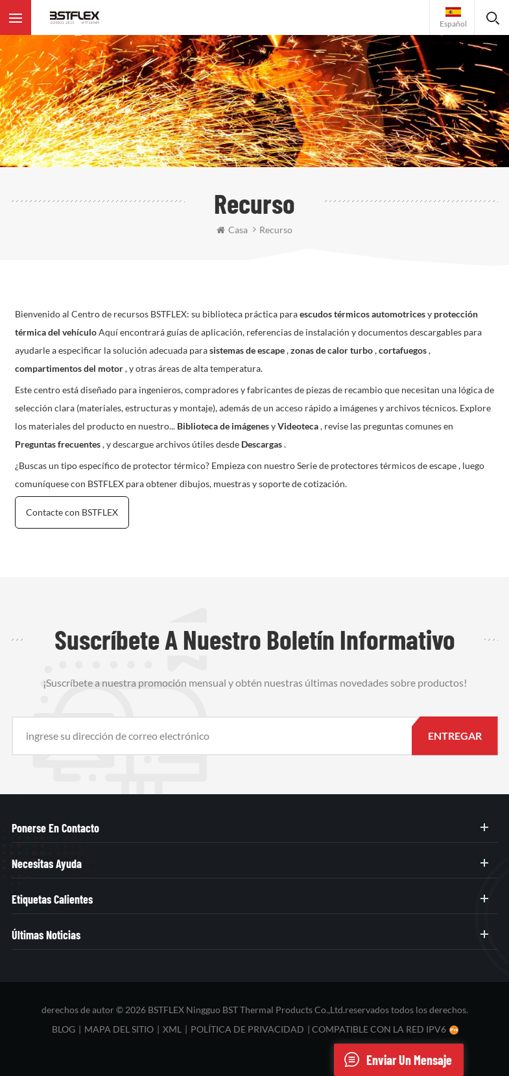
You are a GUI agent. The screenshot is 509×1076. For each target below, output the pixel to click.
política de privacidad (247, 1029)
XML (172, 1029)
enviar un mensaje (393, 1060)
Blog (63, 1029)
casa (232, 229)
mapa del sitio (119, 1029)
